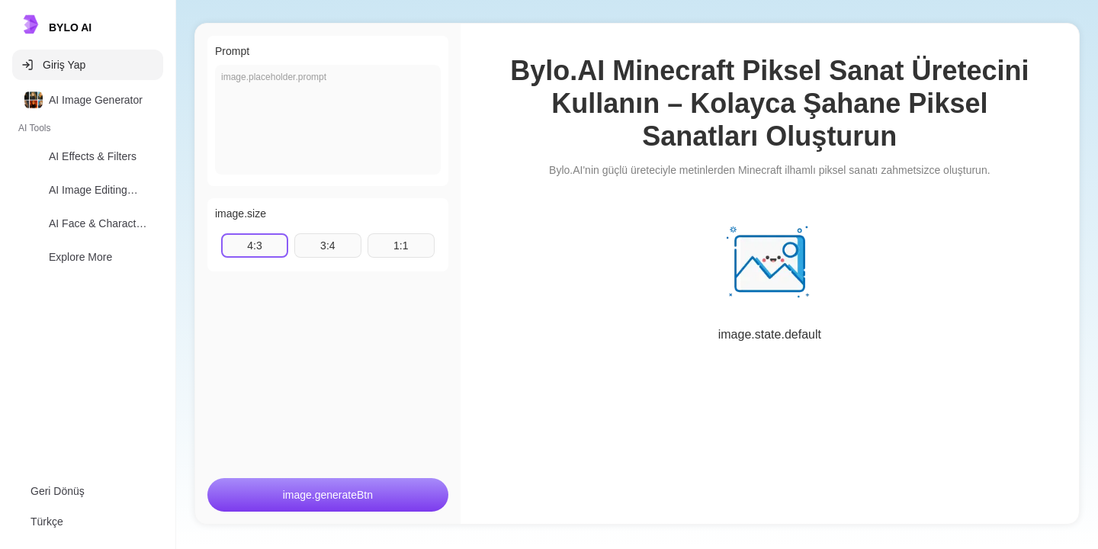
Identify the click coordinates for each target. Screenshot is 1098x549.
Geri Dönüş (57, 491)
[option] (87, 100)
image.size (240, 213)
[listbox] (87, 181)
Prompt (232, 51)
